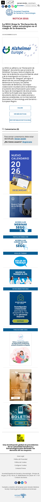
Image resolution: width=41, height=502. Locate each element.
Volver (20, 108)
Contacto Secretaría (21, 477)
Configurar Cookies (21, 465)
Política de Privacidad (20, 459)
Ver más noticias (20, 114)
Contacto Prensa (20, 468)
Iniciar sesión (20, 139)
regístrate (32, 3)
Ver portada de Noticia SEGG (20, 120)
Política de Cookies (20, 462)
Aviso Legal (20, 456)
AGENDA (20, 5)
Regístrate (27, 142)
